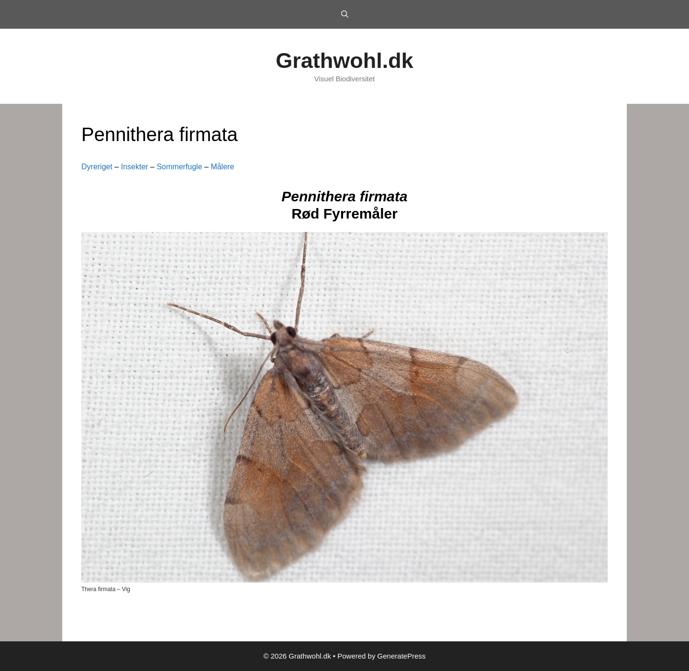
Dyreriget (96, 167)
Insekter (134, 167)
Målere (222, 167)
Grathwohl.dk (344, 60)
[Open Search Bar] (344, 14)
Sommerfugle (179, 167)
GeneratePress (402, 656)
